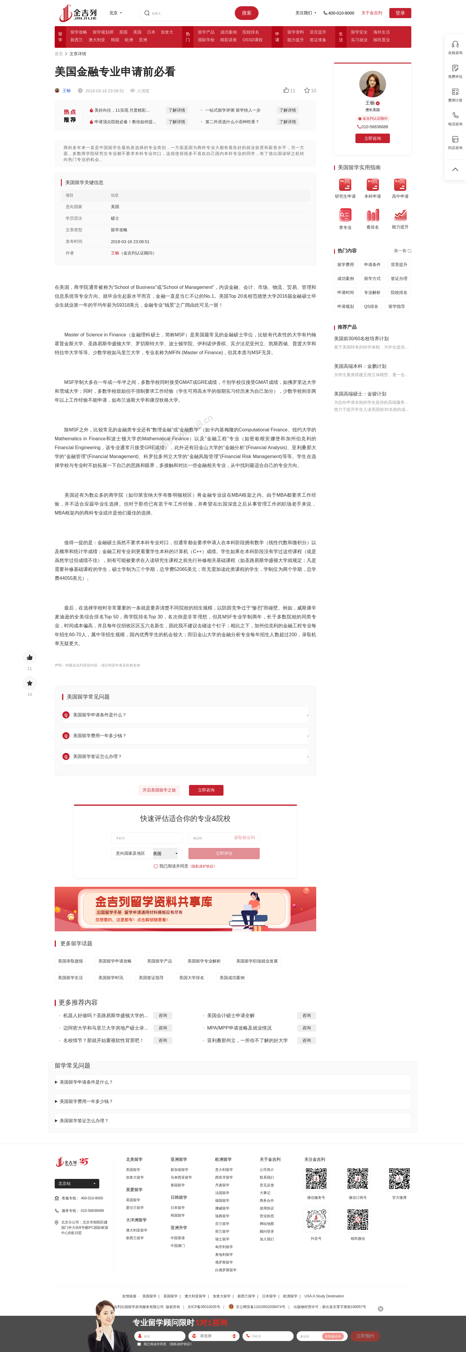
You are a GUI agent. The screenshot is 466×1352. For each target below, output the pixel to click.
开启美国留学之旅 (159, 790)
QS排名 (371, 306)
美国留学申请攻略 (115, 961)
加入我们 (267, 1239)
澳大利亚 (97, 39)
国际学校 (206, 39)
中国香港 (178, 1238)
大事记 (265, 1193)
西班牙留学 (224, 1177)
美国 (137, 32)
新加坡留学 (179, 1170)
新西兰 (76, 39)
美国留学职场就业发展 (257, 961)
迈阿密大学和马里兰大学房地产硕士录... (105, 1027)
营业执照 (267, 1216)
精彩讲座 (228, 39)
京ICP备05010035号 (204, 1307)
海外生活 (381, 32)
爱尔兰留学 (135, 1208)
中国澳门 (178, 1246)
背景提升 (399, 264)
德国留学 (222, 1201)
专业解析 (372, 292)
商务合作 (267, 1201)
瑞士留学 (222, 1239)
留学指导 (396, 306)
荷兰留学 (222, 1231)
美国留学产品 (159, 961)
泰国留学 (178, 1185)
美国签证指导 (151, 977)
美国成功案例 (232, 977)
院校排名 (251, 32)
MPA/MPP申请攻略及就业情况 (239, 1027)
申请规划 (345, 306)
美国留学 (133, 1170)
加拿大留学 (135, 1177)
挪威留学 (222, 1208)
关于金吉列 (371, 12)
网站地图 (267, 1224)
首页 (59, 53)
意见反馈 (267, 1185)
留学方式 (372, 278)
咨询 (163, 1015)
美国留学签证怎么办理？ (84, 1120)
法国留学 (222, 1193)
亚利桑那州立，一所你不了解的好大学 (247, 1040)
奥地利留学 (224, 1255)
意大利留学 (224, 1170)
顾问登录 (267, 1231)
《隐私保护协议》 (202, 866)
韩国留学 (178, 1215)
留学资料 (295, 32)
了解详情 (177, 110)
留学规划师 (103, 32)
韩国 (115, 39)
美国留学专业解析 (204, 961)
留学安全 (359, 32)
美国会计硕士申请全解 (231, 1015)
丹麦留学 (222, 1185)
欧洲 (129, 39)
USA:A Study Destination (324, 1296)
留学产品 (206, 32)
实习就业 (359, 39)
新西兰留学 (135, 1238)
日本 (151, 32)
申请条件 (372, 264)
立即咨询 (206, 790)
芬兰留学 (222, 1224)
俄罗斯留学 (224, 1262)
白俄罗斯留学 (226, 1270)
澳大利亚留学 (136, 1230)
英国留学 (133, 1200)
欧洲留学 (290, 1296)
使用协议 (267, 1208)
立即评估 (224, 853)
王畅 (63, 90)
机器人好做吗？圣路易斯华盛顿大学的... (105, 1015)
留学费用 (345, 264)
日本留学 (178, 1208)
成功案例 (228, 32)
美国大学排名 (191, 977)
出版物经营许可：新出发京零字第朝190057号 (330, 1307)
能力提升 (295, 39)
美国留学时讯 (110, 977)
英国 (123, 32)
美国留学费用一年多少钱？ (86, 1101)
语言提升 (318, 32)
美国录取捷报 (70, 961)
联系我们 (267, 1177)
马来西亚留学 (181, 1177)
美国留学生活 (70, 977)
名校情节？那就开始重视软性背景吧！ (103, 1040)
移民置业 (381, 39)
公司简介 (267, 1170)
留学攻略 (78, 32)
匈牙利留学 (224, 1247)
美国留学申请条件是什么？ (86, 1082)
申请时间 (345, 292)
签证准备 (318, 39)
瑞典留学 (222, 1216)
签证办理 (399, 278)
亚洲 (143, 39)
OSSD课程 (253, 39)
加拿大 (167, 32)
